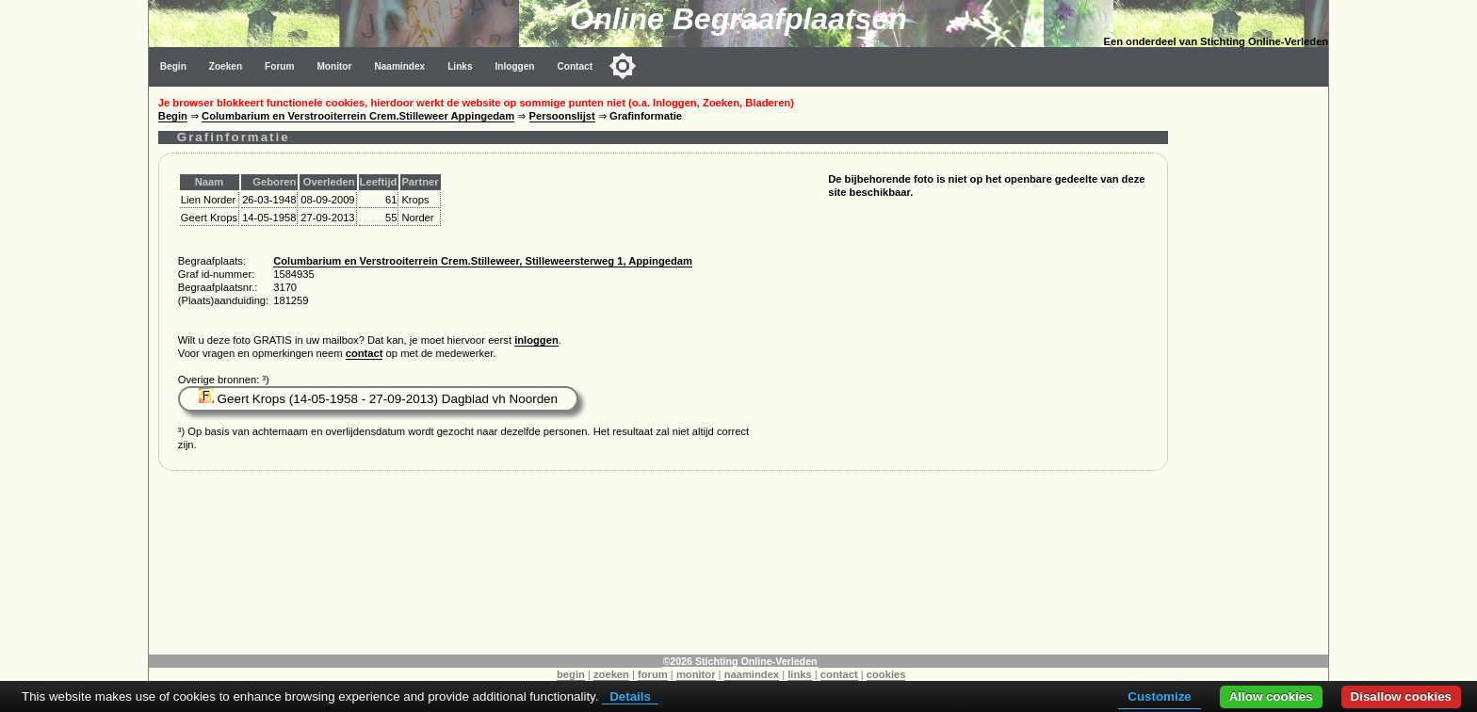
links (799, 674)
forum (653, 674)
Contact (575, 66)
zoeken (611, 674)
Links (459, 66)
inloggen (536, 340)
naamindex (751, 674)
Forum (279, 66)
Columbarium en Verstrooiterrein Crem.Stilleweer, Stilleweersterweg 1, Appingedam (482, 261)
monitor (696, 674)
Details (630, 696)
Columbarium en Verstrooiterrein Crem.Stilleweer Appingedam (358, 115)
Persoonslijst (562, 115)
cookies (886, 674)
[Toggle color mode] (622, 66)
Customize (1159, 696)
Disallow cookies (1401, 696)
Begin (173, 66)
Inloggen (515, 66)
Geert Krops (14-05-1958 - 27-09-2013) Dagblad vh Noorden (378, 399)
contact (364, 353)
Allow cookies (1271, 696)
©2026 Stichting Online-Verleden (739, 661)
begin (571, 674)
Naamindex (399, 66)
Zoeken (225, 66)
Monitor (333, 66)
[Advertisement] (1252, 369)
